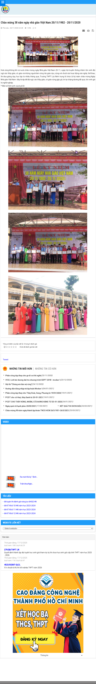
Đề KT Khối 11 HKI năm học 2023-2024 (20, 510)
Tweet (5, 360)
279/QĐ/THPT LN (11, 551)
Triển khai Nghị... (26, 484)
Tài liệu (7, 495)
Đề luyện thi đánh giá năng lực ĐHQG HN (20, 502)
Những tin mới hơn (20, 368)
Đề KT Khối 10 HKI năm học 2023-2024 (20, 506)
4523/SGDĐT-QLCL (12, 566)
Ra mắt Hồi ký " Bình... (29, 477)
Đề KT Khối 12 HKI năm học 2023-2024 (20, 513)
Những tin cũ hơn (45, 368)
